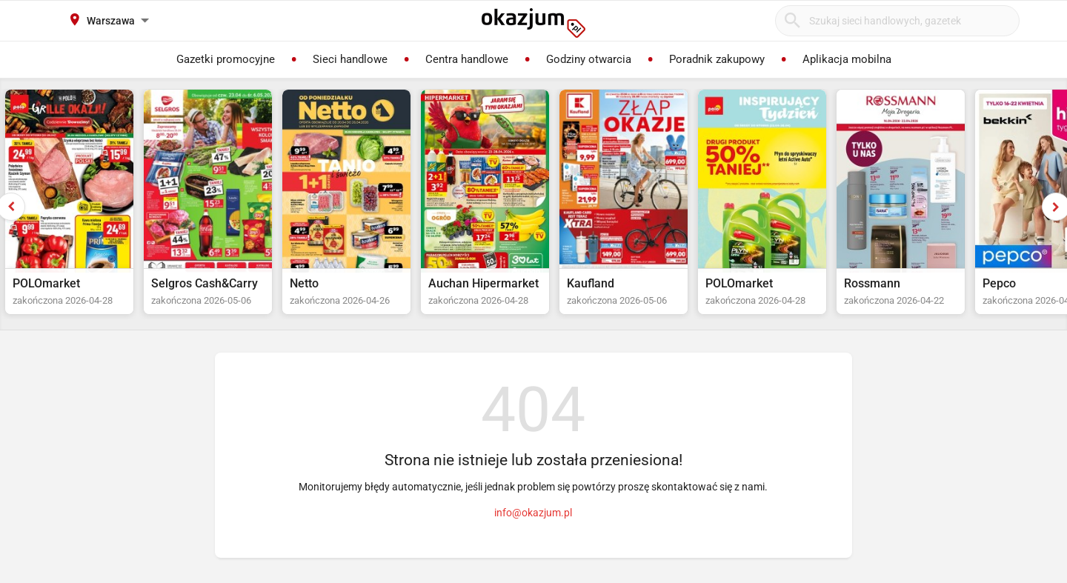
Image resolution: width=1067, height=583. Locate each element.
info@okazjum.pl (533, 513)
